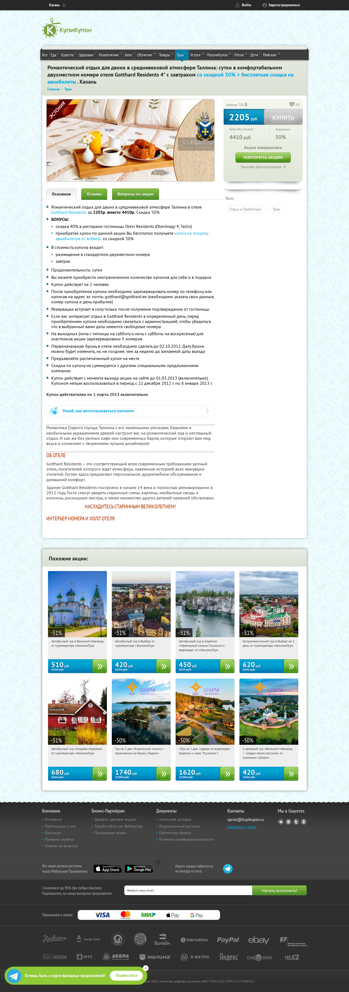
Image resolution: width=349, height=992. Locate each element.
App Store (107, 868)
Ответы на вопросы (61, 845)
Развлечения (110, 54)
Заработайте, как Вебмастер (118, 826)
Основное (61, 194)
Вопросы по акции (136, 194)
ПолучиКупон (219, 54)
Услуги (197, 54)
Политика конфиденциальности (186, 839)
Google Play (139, 868)
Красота (68, 54)
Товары (166, 54)
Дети (255, 54)
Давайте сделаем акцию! (115, 819)
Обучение (146, 54)
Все (45, 54)
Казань (54, 5)
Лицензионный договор (179, 826)
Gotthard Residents (69, 212)
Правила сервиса (59, 839)
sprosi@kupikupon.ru (245, 819)
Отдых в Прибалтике (245, 209)
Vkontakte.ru (288, 822)
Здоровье (87, 54)
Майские (271, 54)
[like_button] (292, 105)
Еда (54, 54)
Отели (240, 54)
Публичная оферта (175, 832)
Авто (129, 54)
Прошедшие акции (110, 832)
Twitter (296, 822)
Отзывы (94, 194)
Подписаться (126, 975)
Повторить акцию (263, 157)
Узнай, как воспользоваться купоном (98, 411)
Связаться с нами (242, 826)
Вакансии (53, 832)
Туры (181, 54)
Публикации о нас (60, 826)
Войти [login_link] (246, 5)
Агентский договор (175, 819)
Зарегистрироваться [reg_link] (284, 5)
